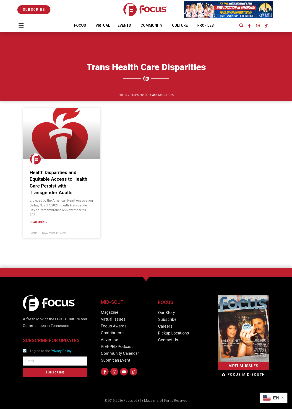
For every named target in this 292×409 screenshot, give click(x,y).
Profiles (206, 25)
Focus (81, 25)
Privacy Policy (61, 351)
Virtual (103, 25)
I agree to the (50, 351)
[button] (241, 25)
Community (153, 25)
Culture (181, 25)
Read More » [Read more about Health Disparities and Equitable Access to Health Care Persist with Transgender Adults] (38, 222)
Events (125, 25)
